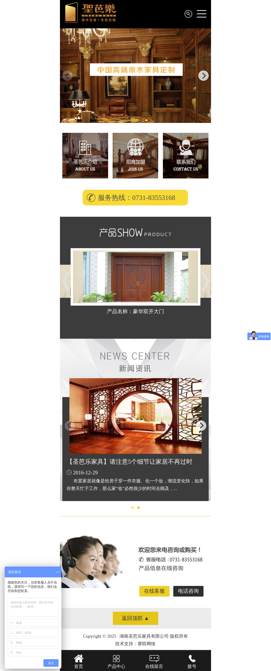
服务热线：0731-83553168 (136, 197)
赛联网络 (147, 643)
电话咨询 (188, 591)
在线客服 (154, 591)
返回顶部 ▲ (135, 618)
